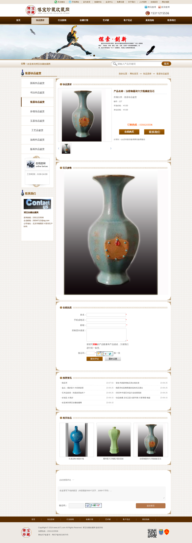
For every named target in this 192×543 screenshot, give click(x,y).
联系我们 (171, 20)
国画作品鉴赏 (37, 83)
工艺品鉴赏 (37, 130)
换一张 (117, 353)
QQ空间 (124, 139)
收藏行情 (84, 20)
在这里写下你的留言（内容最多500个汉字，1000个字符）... (112, 494)
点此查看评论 (65, 480)
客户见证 (128, 20)
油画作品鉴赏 (37, 139)
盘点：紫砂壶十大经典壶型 (72, 388)
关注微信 (61, 2)
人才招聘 (143, 2)
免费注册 (120, 2)
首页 (18, 20)
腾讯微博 (152, 7)
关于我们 (131, 2)
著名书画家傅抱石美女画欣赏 (127, 383)
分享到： (117, 139)
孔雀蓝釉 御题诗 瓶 (76, 459)
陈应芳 (64, 383)
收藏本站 (98, 2)
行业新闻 (62, 20)
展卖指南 (150, 20)
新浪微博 (165, 7)
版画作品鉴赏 (37, 149)
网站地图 (165, 2)
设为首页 (86, 2)
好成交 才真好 (67, 398)
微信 (143, 139)
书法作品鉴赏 (37, 92)
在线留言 (154, 2)
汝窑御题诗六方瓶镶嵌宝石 (150, 459)
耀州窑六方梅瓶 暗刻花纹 (113, 459)
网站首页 (134, 74)
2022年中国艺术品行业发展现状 (128, 393)
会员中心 (109, 2)
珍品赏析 (40, 20)
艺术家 (106, 20)
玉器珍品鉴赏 (37, 121)
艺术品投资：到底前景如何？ (73, 393)
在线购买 (129, 131)
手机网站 (75, 2)
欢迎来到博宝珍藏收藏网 (38, 64)
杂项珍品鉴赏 (37, 111)
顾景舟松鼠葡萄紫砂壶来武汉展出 (129, 388)
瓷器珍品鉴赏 (162, 74)
